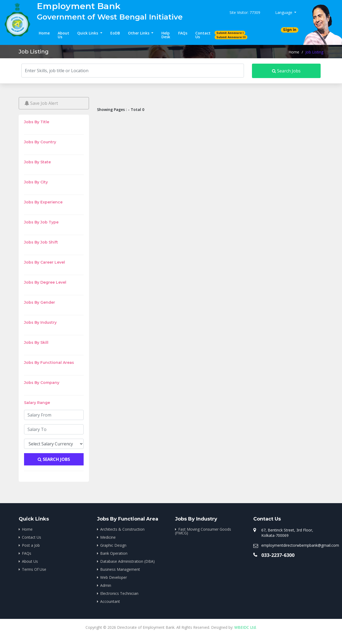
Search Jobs (286, 71)
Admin (105, 585)
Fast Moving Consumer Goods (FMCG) (203, 531)
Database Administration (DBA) (127, 561)
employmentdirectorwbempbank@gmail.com (300, 545)
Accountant (110, 601)
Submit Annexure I (230, 33)
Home (44, 33)
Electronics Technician (119, 593)
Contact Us (203, 34)
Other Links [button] (139, 33)
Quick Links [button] (88, 33)
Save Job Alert (41, 103)
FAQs (182, 33)
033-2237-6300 (277, 555)
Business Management (120, 569)
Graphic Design (113, 545)
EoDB (115, 33)
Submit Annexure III (231, 37)
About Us (63, 34)
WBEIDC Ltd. (245, 627)
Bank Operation (113, 553)
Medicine (108, 537)
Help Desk (165, 34)
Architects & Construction (122, 529)
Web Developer (113, 577)
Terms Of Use (34, 569)
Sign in (289, 30)
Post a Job (31, 545)
